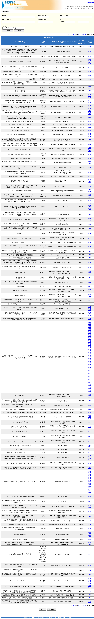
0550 (89, 96)
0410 (89, 62)
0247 (89, 200)
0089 (89, 476)
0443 (89, 328)
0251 (89, 229)
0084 (89, 307)
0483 (89, 388)
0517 (89, 83)
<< (68, 35)
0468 (89, 366)
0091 (89, 479)
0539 (89, 242)
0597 (89, 135)
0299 (89, 186)
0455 (89, 346)
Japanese (90, 2)
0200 (89, 179)
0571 (89, 554)
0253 (89, 59)
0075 (89, 300)
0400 (89, 86)
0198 (89, 205)
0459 (89, 352)
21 (82, 35)
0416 (89, 501)
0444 (89, 330)
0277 (89, 238)
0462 (89, 357)
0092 (89, 480)
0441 (89, 325)
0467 (89, 364)
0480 (89, 384)
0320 (89, 67)
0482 (89, 387)
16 (73, 35)
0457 (89, 349)
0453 (89, 343)
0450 (89, 339)
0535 (89, 64)
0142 (89, 482)
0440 (89, 324)
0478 (89, 381)
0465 (89, 361)
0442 (89, 327)
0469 (89, 367)
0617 (89, 197)
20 (80, 35)
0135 (89, 75)
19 (78, 35)
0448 (89, 336)
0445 (89, 331)
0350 (89, 127)
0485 (89, 391)
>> (85, 35)
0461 (89, 355)
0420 (89, 521)
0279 (89, 506)
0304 (89, 46)
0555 (89, 210)
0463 (89, 358)
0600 (89, 51)
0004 (89, 154)
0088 (89, 474)
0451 (89, 340)
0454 (89, 345)
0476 (89, 378)
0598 (89, 136)
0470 (89, 369)
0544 (89, 208)
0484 (89, 390)
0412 (89, 491)
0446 (89, 333)
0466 (89, 363)
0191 (89, 144)
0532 (89, 207)
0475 (89, 376)
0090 (89, 308)
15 (71, 35)
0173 (89, 485)
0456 (89, 348)
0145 (89, 405)
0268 (89, 255)
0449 (89, 337)
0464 (89, 360)
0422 (89, 283)
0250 (89, 181)
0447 (89, 334)
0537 (89, 234)
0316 (89, 488)
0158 (89, 483)
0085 (89, 473)
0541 (89, 56)
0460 (89, 354)
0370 (89, 489)
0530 (89, 158)
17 (75, 35)
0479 (89, 382)
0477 (89, 379)
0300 (89, 182)
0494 (89, 310)
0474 (89, 375)
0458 (89, 351)
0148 (89, 540)
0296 (89, 251)
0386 (89, 319)
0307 (89, 91)
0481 (89, 385)
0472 (89, 372)
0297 (89, 507)
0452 (89, 342)
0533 (89, 525)
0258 (89, 486)
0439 (89, 322)
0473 (89, 373)
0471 (89, 370)
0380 (89, 61)
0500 (89, 71)
